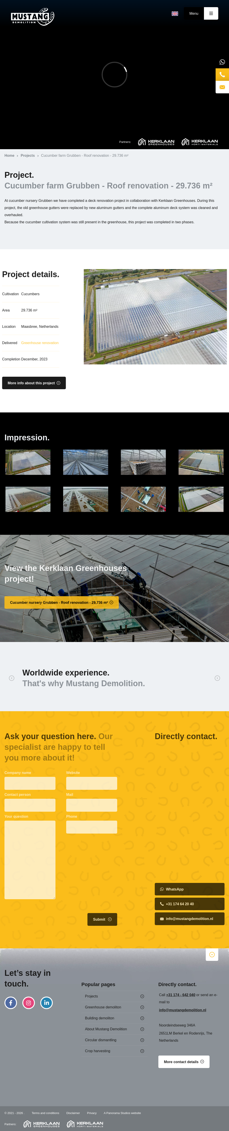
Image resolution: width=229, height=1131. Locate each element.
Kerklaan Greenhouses (156, 141)
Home (33, 17)
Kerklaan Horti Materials (199, 141)
